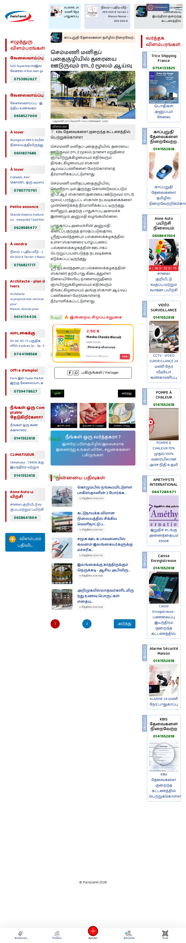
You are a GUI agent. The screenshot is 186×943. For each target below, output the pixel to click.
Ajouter (93, 935)
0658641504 (25, 518)
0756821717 (25, 265)
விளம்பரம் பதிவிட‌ (25, 542)
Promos (57, 935)
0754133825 (163, 68)
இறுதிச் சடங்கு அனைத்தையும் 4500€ (163, 535)
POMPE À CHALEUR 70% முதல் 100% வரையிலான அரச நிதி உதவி (163, 454)
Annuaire (128, 935)
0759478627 (25, 391)
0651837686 (25, 153)
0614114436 (25, 317)
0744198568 (25, 354)
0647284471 (164, 492)
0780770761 (25, 190)
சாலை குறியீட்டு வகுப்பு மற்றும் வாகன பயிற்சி (164, 282)
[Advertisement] (24, 632)
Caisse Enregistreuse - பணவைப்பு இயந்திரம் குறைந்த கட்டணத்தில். (163, 620)
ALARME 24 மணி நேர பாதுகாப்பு (163, 701)
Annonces (21, 935)
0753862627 (25, 79)
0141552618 (24, 438)
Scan (165, 935)
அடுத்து (127, 393)
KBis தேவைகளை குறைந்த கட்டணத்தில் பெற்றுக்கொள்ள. (90, 132)
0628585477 (25, 228)
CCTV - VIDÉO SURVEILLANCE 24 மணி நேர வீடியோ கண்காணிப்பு (163, 367)
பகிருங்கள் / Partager (93, 373)
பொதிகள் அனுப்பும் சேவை (163, 111)
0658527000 (25, 116)
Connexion (158, 7)
